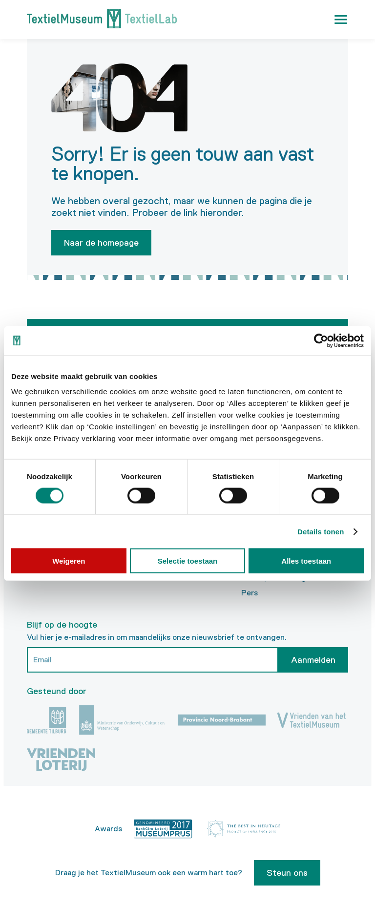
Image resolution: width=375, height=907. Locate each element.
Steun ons (287, 871)
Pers (249, 591)
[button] (340, 19)
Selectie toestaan (188, 561)
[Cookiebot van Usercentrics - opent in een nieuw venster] (321, 340)
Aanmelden (313, 658)
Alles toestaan (306, 561)
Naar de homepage (101, 243)
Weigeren (68, 561)
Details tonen (320, 531)
